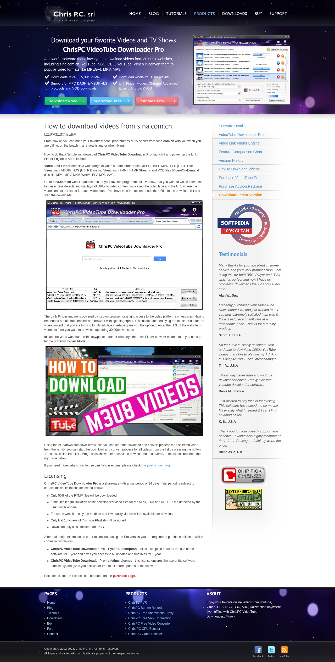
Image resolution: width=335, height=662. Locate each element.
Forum (51, 629)
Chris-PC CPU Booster (144, 629)
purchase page (124, 576)
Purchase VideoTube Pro (239, 178)
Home (51, 602)
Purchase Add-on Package (240, 186)
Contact (52, 634)
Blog (50, 608)
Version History (231, 160)
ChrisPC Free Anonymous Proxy (151, 613)
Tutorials (53, 613)
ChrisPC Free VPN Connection (149, 618)
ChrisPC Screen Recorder (146, 608)
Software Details (232, 126)
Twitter (271, 655)
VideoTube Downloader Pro (241, 134)
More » (230, 616)
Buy (50, 623)
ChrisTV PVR (137, 602)
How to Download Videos (239, 169)
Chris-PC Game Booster (145, 634)
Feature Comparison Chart (240, 152)
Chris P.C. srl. (84, 648)
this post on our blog (156, 465)
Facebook (258, 655)
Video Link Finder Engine (239, 143)
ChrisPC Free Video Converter (149, 623)
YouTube (284, 655)
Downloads (55, 618)
